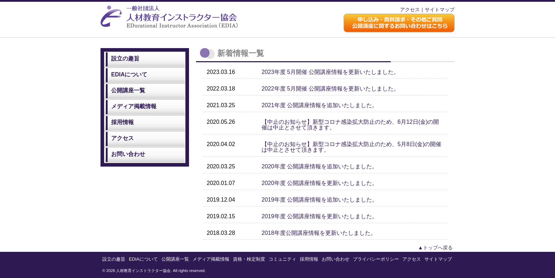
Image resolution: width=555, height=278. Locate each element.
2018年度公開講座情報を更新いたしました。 (319, 233)
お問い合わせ (128, 154)
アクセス (410, 9)
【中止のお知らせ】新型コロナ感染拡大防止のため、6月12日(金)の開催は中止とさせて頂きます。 (350, 125)
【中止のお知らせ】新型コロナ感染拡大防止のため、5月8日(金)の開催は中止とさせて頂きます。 (351, 147)
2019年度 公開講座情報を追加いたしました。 (320, 200)
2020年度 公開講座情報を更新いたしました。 (320, 183)
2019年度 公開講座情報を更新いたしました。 (320, 216)
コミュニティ (282, 259)
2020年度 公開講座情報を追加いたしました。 (320, 166)
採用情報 (122, 122)
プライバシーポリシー (376, 259)
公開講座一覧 (128, 90)
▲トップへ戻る (435, 247)
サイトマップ (439, 9)
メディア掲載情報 (133, 106)
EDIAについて (129, 74)
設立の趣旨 (125, 59)
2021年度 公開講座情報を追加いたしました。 (320, 105)
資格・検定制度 (249, 259)
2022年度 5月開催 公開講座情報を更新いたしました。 (330, 89)
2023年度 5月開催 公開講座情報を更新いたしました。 (330, 72)
